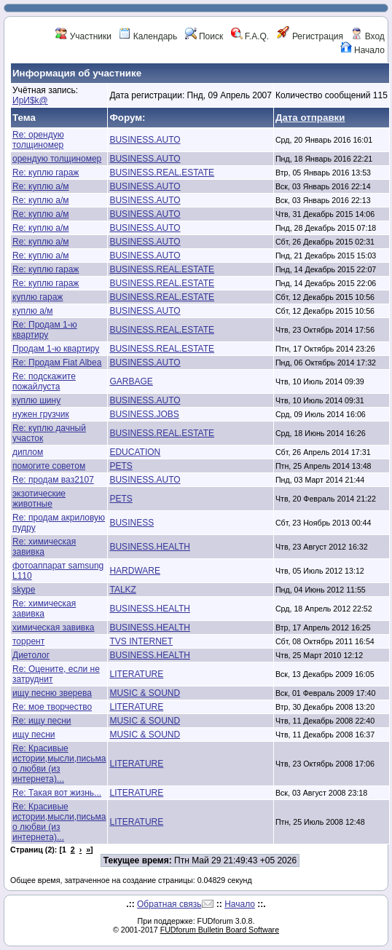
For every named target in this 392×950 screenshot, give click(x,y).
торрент (28, 641)
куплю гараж (37, 297)
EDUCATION (134, 452)
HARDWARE (134, 571)
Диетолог (31, 655)
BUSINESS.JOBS (144, 414)
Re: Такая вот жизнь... (56, 793)
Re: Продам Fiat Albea (56, 362)
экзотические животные (39, 498)
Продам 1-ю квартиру (55, 349)
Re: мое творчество (52, 707)
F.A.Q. (250, 36)
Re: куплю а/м (40, 186)
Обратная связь (169, 904)
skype (23, 590)
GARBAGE (130, 381)
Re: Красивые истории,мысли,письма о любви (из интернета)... (59, 763)
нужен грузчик (40, 414)
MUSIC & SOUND (144, 693)
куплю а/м (32, 311)
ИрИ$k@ (30, 100)
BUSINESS (131, 523)
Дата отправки (310, 117)
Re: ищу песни (41, 721)
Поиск (204, 36)
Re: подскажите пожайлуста (44, 381)
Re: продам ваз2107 (53, 480)
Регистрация (310, 36)
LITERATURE (136, 674)
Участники (83, 36)
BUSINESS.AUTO (144, 140)
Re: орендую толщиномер (38, 140)
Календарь (148, 36)
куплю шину (36, 400)
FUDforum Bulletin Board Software (219, 929)
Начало (362, 50)
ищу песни (33, 734)
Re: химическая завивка (44, 547)
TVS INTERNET (141, 641)
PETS (120, 466)
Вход (367, 36)
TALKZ (122, 590)
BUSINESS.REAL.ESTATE (161, 172)
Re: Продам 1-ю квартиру (44, 330)
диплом (27, 452)
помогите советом (48, 466)
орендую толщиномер (56, 159)
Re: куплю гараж (45, 172)
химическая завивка (53, 627)
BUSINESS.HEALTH (149, 547)
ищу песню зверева (52, 693)
